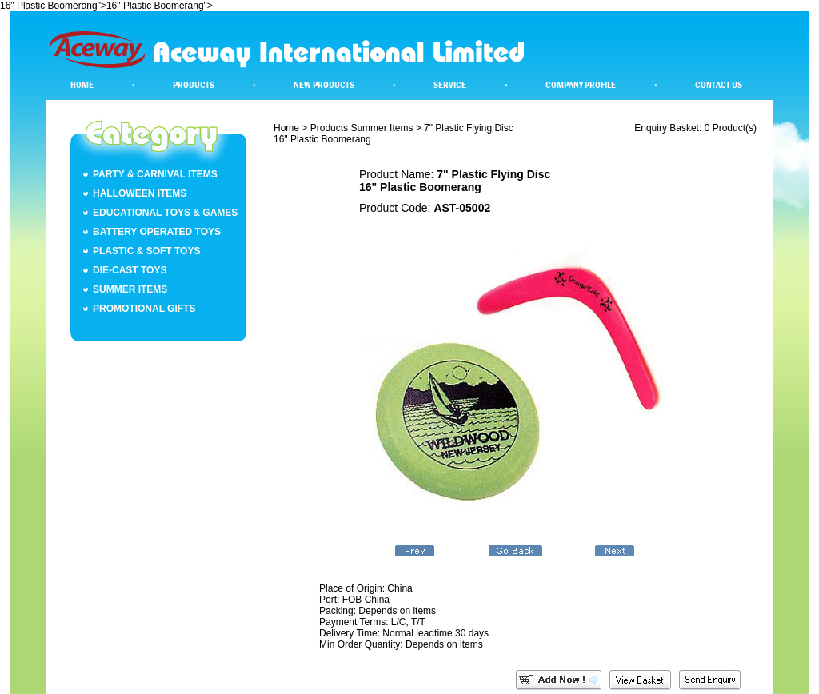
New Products (324, 84)
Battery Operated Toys (157, 231)
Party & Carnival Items (155, 174)
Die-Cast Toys (129, 270)
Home (82, 84)
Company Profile (580, 84)
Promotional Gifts (144, 308)
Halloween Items (139, 193)
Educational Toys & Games (165, 212)
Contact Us (718, 84)
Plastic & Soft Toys (146, 251)
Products (193, 84)
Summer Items (130, 289)
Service (449, 84)
